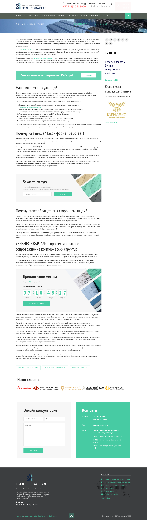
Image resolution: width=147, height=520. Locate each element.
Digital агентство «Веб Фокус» (47, 516)
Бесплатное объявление (125, 6)
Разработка (19, 516)
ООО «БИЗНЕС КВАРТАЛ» (25, 50)
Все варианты (112, 80)
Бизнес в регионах (66, 16)
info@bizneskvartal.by (99, 6)
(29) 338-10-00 (109, 491)
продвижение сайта (30, 516)
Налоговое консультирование (55, 368)
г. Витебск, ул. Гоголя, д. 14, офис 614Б (116, 485)
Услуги (18, 16)
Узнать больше (111, 123)
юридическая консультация (42, 58)
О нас (107, 16)
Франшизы (83, 16)
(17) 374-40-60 (109, 488)
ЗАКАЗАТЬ (88, 75)
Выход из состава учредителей (30, 107)
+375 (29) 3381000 (74, 6)
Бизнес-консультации (79, 368)
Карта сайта (105, 498)
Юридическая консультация (28, 368)
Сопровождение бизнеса (103, 24)
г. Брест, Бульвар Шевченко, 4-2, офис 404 (117, 482)
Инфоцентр (95, 16)
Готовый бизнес (32, 16)
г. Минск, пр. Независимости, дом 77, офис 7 (117, 479)
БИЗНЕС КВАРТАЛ (80, 24)
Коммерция (49, 16)
